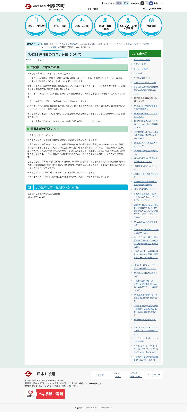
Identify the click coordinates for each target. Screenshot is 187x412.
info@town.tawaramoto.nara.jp (90, 383)
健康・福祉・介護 (142, 59)
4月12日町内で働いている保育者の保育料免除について (146, 298)
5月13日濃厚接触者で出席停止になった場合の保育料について (146, 124)
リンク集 (100, 375)
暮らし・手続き (141, 69)
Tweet (28, 60)
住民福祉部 (147, 44)
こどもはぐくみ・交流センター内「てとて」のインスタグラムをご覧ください (146, 349)
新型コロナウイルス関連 (145, 82)
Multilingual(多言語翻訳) (153, 9)
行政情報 (138, 73)
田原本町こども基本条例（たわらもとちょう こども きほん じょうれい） (146, 197)
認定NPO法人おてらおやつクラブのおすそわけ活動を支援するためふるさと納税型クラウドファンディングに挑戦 (146, 211)
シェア (40, 60)
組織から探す (132, 44)
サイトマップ (154, 375)
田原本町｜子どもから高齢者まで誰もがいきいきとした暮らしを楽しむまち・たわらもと (82, 44)
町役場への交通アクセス (136, 375)
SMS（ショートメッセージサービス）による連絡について (146, 330)
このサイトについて (118, 375)
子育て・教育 (140, 64)
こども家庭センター (143, 78)
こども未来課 (50, 47)
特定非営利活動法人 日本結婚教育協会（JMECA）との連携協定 (146, 135)
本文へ (104, 3)
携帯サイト (158, 3)
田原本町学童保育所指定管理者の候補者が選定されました (146, 90)
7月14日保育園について (144, 189)
